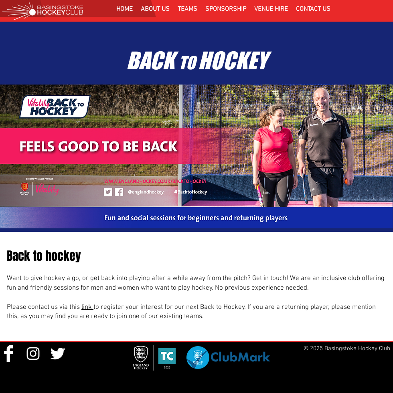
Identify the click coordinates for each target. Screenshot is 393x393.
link (87, 307)
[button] (155, 9)
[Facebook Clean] (8, 353)
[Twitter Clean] (57, 353)
